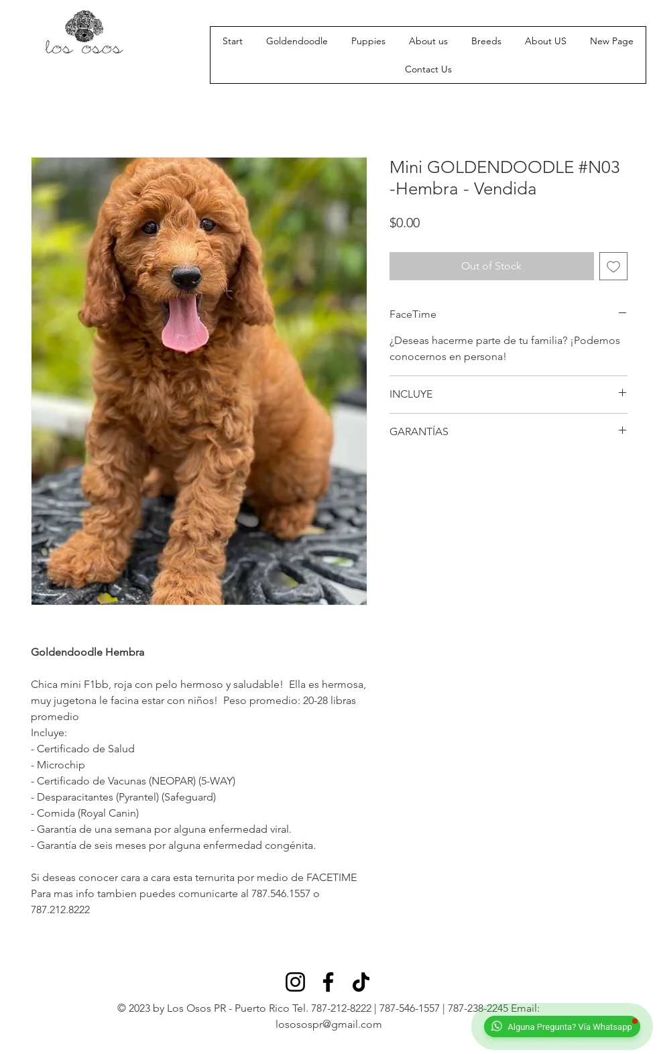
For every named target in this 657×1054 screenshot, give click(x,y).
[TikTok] (361, 982)
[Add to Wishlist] (613, 266)
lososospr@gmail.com (329, 1024)
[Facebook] (328, 982)
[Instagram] (295, 982)
